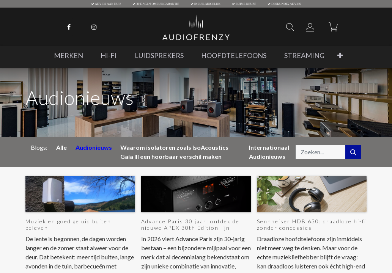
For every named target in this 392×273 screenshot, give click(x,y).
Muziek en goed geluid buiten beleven (68, 224)
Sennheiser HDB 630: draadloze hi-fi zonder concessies (311, 224)
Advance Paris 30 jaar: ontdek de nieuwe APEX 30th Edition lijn (190, 224)
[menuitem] (68, 55)
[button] (340, 55)
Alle (61, 147)
